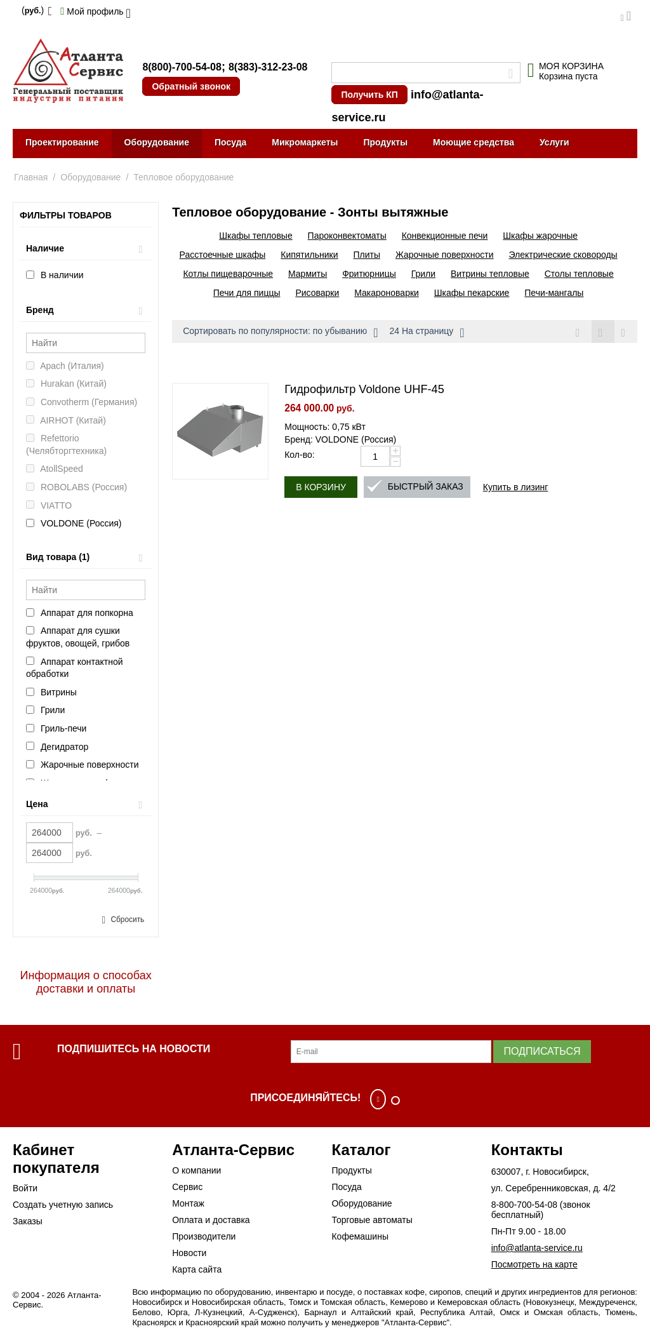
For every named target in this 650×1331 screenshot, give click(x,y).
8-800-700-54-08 (524, 1205)
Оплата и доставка (210, 1220)
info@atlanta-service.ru (537, 1248)
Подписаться (541, 1051)
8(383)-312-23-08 (268, 67)
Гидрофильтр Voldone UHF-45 (364, 390)
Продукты (385, 142)
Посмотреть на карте (534, 1264)
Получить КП (369, 95)
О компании (196, 1170)
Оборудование (156, 142)
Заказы (28, 1221)
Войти (25, 1188)
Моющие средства (473, 142)
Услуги (554, 142)
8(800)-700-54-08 (182, 67)
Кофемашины (359, 1236)
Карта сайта (197, 1269)
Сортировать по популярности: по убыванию (280, 333)
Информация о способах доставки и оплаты (86, 982)
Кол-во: (299, 455)
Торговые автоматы (371, 1220)
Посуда (230, 142)
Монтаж (188, 1203)
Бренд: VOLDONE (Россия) (340, 440)
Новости (189, 1253)
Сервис (187, 1187)
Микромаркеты (305, 142)
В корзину (321, 488)
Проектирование (62, 142)
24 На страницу (427, 333)
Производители (203, 1236)
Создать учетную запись (63, 1205)
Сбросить (127, 919)
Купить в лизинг (515, 488)
